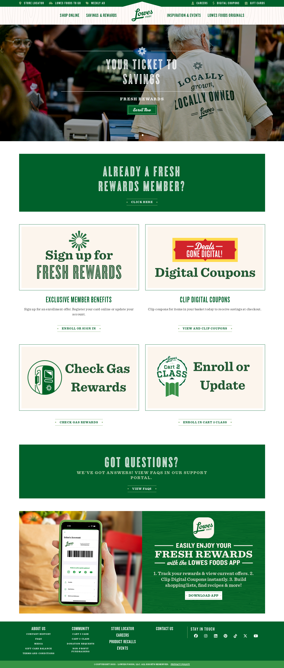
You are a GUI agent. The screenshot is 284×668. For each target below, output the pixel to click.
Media (38, 644)
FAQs (38, 639)
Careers (200, 3)
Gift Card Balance (38, 649)
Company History (38, 634)
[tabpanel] (142, 83)
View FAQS (142, 488)
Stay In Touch (203, 629)
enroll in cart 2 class (205, 422)
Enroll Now (142, 110)
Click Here (142, 202)
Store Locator (31, 3)
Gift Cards (255, 3)
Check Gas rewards (79, 422)
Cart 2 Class (80, 639)
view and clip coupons (205, 328)
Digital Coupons (226, 3)
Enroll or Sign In (79, 328)
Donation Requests (81, 644)
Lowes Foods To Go (65, 3)
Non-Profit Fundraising (80, 650)
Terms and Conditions (39, 653)
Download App (204, 595)
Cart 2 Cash (80, 634)
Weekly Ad (95, 3)
